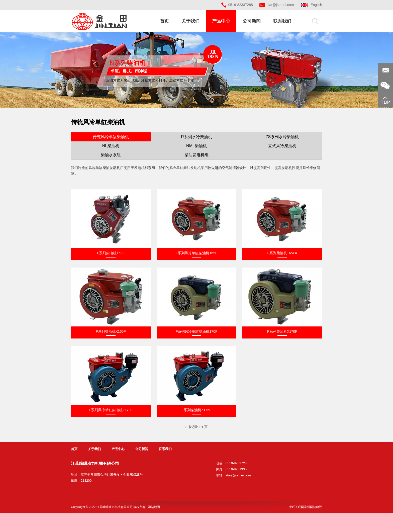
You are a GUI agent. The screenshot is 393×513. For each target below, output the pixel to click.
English (311, 5)
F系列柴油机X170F (282, 331)
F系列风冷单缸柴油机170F (196, 331)
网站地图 (154, 507)
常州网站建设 (313, 507)
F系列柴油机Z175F (196, 410)
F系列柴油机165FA (282, 253)
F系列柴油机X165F (111, 331)
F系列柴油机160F (111, 253)
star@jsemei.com (280, 5)
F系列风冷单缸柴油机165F (196, 253)
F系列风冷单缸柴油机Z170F (111, 410)
